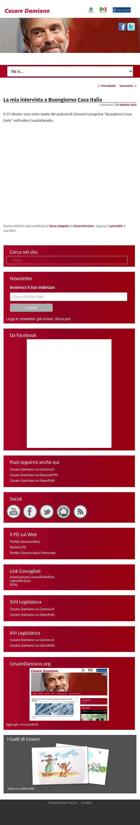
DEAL (14, 584)
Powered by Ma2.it (63, 802)
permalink (115, 226)
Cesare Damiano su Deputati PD (34, 475)
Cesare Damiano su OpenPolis (32, 480)
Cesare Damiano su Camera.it (32, 469)
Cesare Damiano (84, 226)
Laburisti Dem (20, 580)
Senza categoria (59, 226)
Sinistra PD (18, 547)
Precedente (107, 86)
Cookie (86, 802)
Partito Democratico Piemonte (33, 552)
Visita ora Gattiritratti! (21, 788)
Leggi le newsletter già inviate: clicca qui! (38, 319)
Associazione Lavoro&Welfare (32, 577)
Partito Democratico (25, 541)
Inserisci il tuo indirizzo (32, 287)
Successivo (128, 86)
